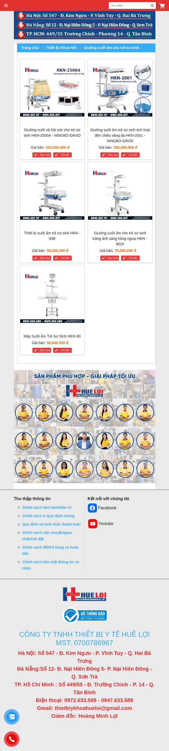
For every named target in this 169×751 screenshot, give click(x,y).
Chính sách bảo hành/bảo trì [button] (47, 507)
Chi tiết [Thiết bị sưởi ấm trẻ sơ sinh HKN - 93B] (65, 258)
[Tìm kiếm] (152, 5)
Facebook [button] (102, 508)
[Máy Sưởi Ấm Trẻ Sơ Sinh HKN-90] (52, 298)
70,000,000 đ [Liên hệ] (125, 251)
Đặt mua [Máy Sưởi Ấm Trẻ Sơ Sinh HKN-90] (45, 350)
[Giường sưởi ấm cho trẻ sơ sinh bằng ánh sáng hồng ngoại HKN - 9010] (120, 195)
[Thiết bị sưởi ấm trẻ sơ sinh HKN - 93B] (52, 195)
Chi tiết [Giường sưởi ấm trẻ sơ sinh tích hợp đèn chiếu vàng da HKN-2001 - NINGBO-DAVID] (133, 154)
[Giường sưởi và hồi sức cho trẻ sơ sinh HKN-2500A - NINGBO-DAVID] (52, 92)
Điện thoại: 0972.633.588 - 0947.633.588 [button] (84, 700)
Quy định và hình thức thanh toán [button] (51, 524)
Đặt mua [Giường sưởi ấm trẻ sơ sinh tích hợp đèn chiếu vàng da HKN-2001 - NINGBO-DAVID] (113, 154)
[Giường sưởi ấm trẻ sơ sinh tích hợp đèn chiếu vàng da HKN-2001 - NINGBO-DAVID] (120, 92)
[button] (162, 5)
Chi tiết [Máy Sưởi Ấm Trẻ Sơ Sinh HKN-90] (65, 350)
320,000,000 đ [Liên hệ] (57, 147)
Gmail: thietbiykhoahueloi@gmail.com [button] (84, 708)
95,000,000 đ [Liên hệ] (57, 251)
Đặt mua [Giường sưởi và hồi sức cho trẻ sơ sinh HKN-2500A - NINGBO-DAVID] (45, 154)
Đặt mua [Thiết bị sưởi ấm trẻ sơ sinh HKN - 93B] (45, 258)
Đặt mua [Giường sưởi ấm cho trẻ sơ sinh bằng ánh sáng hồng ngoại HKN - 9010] (113, 258)
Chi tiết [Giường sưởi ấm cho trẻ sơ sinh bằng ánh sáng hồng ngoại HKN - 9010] (133, 258)
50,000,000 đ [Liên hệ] (57, 343)
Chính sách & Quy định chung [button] (48, 516)
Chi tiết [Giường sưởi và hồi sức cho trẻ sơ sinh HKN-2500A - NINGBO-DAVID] (65, 154)
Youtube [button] (100, 523)
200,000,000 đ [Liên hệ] (125, 147)
